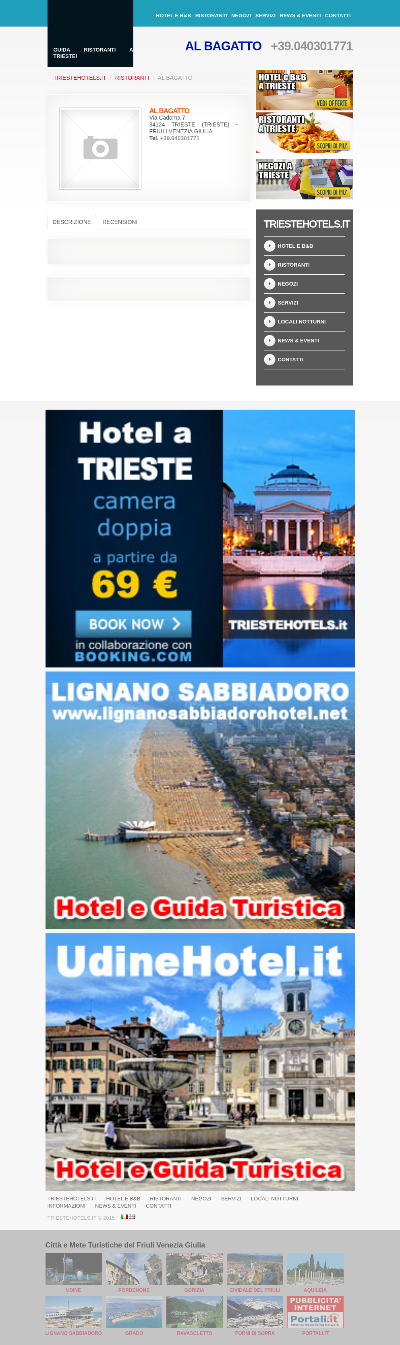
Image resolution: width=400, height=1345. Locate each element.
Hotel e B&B (173, 15)
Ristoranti (211, 15)
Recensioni (119, 222)
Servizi (265, 15)
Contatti (338, 15)
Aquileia (315, 1290)
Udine (73, 1290)
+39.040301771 (311, 46)
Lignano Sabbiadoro (74, 1333)
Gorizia (194, 1290)
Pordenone (133, 1290)
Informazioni (67, 1206)
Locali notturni (302, 322)
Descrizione (72, 222)
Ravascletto (194, 1333)
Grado (134, 1333)
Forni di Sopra (255, 1333)
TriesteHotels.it (80, 78)
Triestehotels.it (72, 1199)
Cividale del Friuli (255, 1290)
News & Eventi (300, 15)
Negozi (241, 15)
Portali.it (315, 1333)
